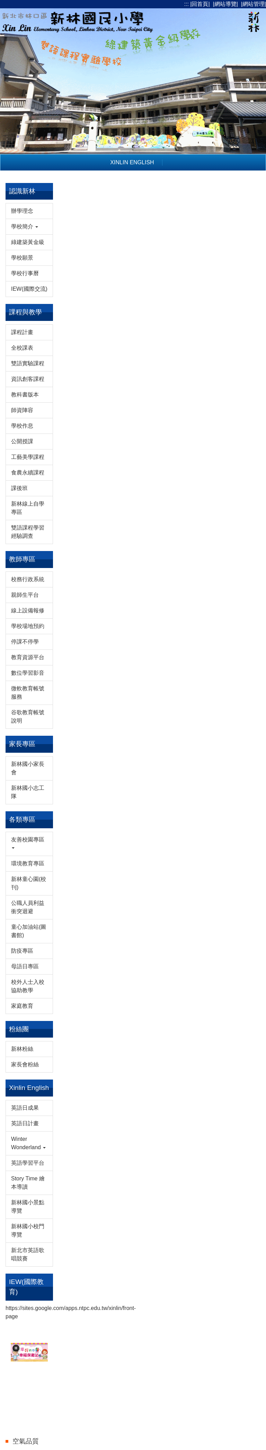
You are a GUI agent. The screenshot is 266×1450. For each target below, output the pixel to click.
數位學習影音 (27, 673)
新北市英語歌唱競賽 (27, 1254)
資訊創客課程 (27, 379)
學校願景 (22, 258)
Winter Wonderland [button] (28, 1143)
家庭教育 (22, 1006)
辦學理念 (22, 211)
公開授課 (22, 441)
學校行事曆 (25, 273)
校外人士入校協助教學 (27, 986)
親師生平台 (25, 595)
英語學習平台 (27, 1163)
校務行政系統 (27, 579)
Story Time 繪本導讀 (28, 1183)
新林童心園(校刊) (28, 883)
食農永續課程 (27, 472)
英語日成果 (25, 1108)
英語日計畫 (25, 1123)
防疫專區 (22, 951)
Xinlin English (132, 162)
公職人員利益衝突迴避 (27, 907)
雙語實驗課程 (27, 363)
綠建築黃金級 (27, 242)
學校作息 (22, 426)
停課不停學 (25, 642)
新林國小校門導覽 (27, 1230)
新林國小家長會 (27, 768)
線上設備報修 (27, 610)
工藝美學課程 (27, 457)
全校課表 (22, 348)
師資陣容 (22, 410)
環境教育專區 (27, 863)
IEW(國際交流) (29, 289)
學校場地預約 (27, 626)
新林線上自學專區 (27, 508)
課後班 (19, 488)
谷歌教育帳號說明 (27, 716)
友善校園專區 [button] (27, 843)
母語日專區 (25, 966)
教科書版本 (25, 395)
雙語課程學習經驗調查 (27, 532)
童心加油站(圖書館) (28, 931)
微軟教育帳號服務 (27, 692)
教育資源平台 (27, 657)
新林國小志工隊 (27, 792)
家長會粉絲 (25, 1064)
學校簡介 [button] (24, 226)
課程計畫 (22, 332)
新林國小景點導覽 (27, 1206)
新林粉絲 (22, 1049)
